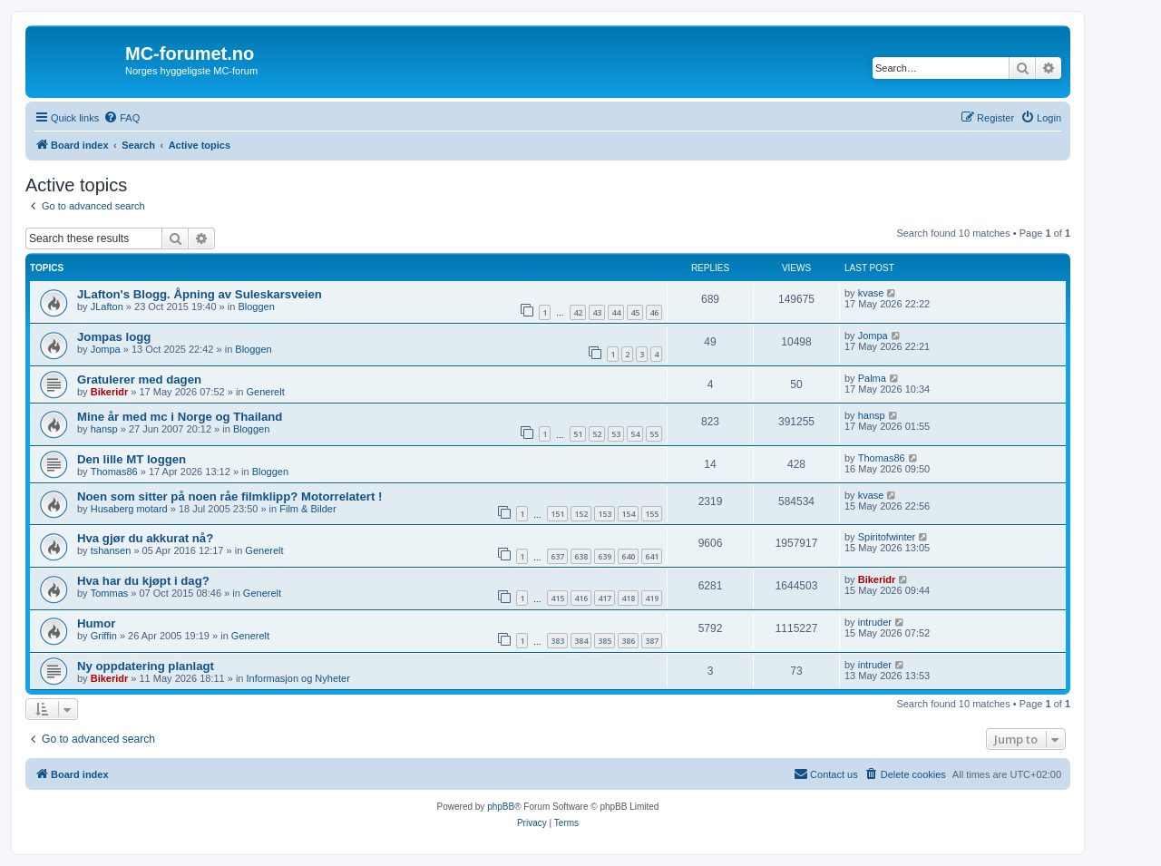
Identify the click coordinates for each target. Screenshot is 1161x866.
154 (628, 514)
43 (596, 312)
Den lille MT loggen (131, 459)
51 (577, 434)
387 (652, 641)
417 (604, 598)
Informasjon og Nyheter (298, 678)
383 (557, 641)
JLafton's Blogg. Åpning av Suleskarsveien (199, 294)
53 (615, 434)
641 (652, 556)
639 (604, 556)
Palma (872, 378)
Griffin (104, 635)
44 (615, 312)
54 (634, 434)
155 (652, 514)
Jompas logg (114, 337)
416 (581, 598)
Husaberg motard (129, 508)
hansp (104, 428)
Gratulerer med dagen (139, 379)
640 (628, 556)
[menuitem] (121, 118)
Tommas (110, 593)
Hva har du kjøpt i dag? (143, 581)
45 (634, 312)
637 (557, 556)
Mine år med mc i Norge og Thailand (179, 416)
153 (604, 514)
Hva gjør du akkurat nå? (145, 538)
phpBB (500, 807)
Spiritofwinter (887, 536)
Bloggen (256, 306)
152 (581, 514)
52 (596, 434)
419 (652, 598)
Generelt (266, 391)
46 (654, 312)
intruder (875, 622)
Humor (96, 623)
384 (581, 641)
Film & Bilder (307, 508)
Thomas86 (114, 471)
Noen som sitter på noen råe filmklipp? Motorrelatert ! (229, 496)
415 (557, 598)
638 (581, 556)
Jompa (106, 349)
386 (628, 641)
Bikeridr (110, 391)
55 (654, 434)
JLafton (107, 306)
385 (604, 641)
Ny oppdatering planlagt (145, 666)
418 (628, 598)
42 (577, 312)
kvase (871, 292)
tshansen (111, 550)
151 (557, 514)
